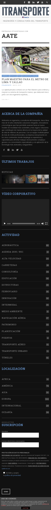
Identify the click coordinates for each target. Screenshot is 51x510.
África (6, 378)
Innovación (9, 297)
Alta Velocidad (11, 258)
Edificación (9, 278)
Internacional (11, 405)
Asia (5, 392)
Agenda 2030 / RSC (12, 251)
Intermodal (9, 304)
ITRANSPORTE (6, 85)
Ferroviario (9, 291)
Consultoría (10, 271)
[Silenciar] (42, 223)
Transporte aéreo (13, 344)
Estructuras (10, 284)
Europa (6, 398)
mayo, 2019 (17, 85)
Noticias (13, 76)
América (5, 76)
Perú (19, 76)
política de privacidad (13, 475)
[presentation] (19, 482)
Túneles (7, 357)
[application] (25, 212)
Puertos (7, 337)
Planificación (11, 330)
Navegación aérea (14, 317)
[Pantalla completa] (46, 223)
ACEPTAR (25, 508)
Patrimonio (9, 324)
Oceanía (7, 411)
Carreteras (9, 264)
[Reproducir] (5, 223)
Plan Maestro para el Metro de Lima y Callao (25, 81)
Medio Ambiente (12, 311)
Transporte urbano (30, 76)
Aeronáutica (10, 244)
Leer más (6, 99)
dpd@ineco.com (6, 468)
